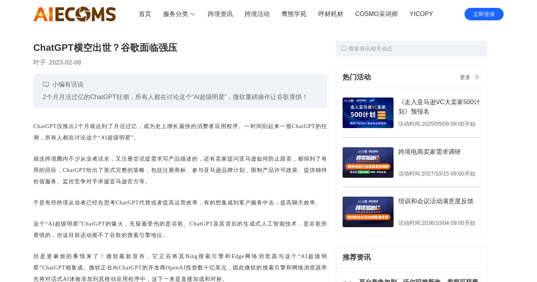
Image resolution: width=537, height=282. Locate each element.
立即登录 (484, 14)
